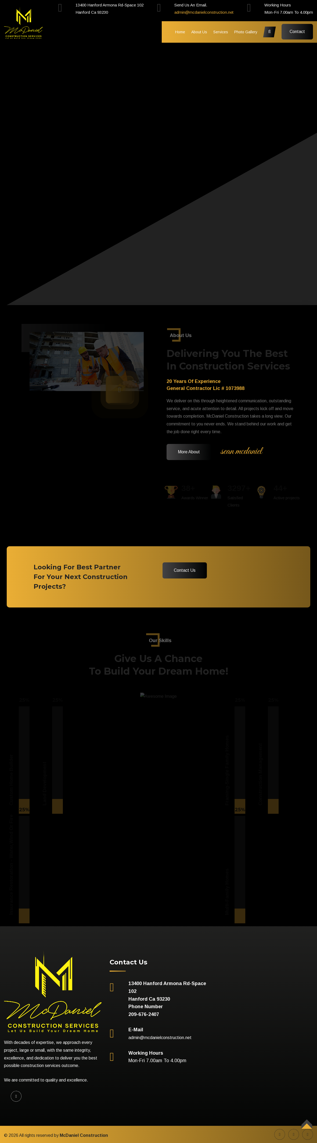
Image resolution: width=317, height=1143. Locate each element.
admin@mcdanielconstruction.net (203, 12)
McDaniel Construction (84, 1135)
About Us (199, 32)
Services (220, 32)
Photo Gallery (245, 32)
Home (180, 32)
